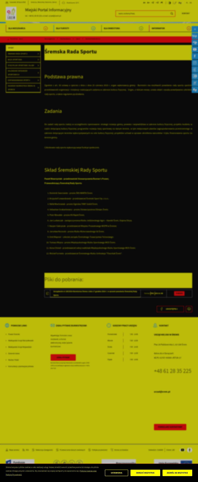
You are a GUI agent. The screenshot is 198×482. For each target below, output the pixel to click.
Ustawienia (116, 472)
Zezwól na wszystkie (177, 472)
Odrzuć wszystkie (145, 472)
